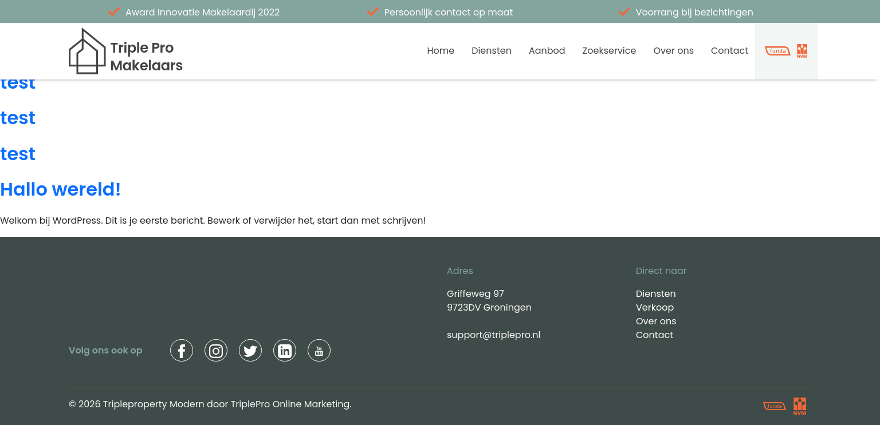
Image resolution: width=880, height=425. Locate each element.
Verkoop (655, 307)
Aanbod (547, 50)
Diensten (492, 50)
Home (440, 50)
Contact (729, 50)
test (18, 82)
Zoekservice (610, 50)
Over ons (673, 50)
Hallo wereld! (60, 189)
